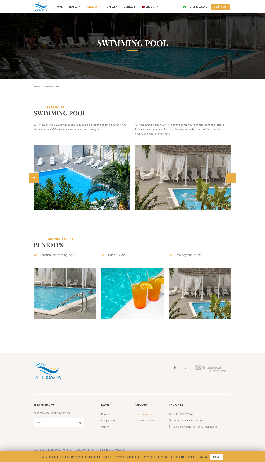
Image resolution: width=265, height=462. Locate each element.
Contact (129, 6)
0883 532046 (198, 7)
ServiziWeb (118, 450)
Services (92, 6)
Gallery (112, 6)
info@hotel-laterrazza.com (189, 420)
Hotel (73, 6)
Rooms (105, 414)
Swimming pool (143, 414)
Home (59, 6)
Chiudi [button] (216, 457)
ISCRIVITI (80, 422)
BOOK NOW (220, 7)
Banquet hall (108, 420)
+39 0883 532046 (183, 414)
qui (182, 456)
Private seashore (144, 420)
